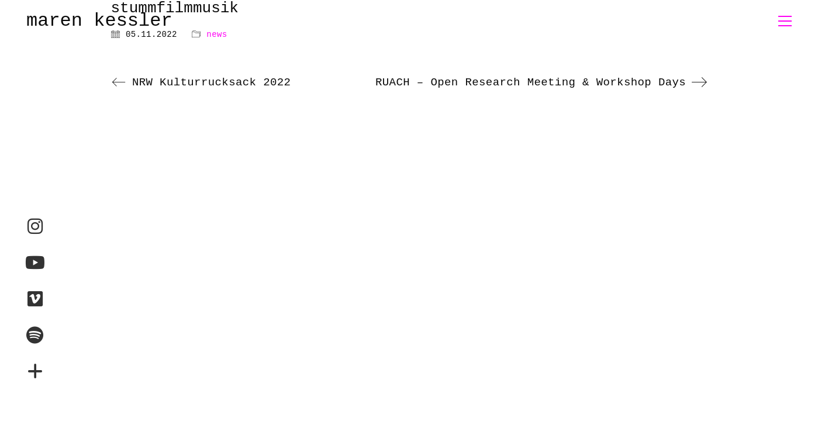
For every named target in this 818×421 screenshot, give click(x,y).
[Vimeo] (35, 298)
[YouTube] (35, 262)
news (216, 34)
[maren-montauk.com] (35, 371)
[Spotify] (35, 335)
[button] (785, 21)
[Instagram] (35, 226)
